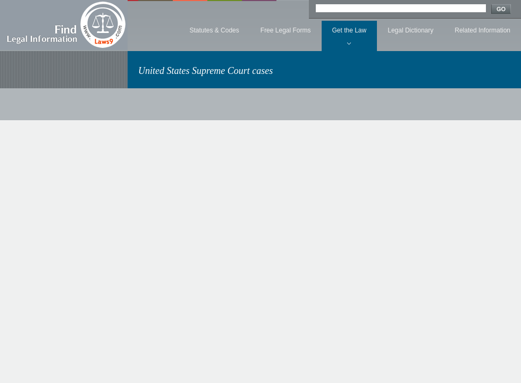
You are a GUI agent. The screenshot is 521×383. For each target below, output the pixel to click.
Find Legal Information (64, 25)
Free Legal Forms (285, 30)
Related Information (482, 30)
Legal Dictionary (410, 30)
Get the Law (349, 30)
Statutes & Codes (214, 30)
